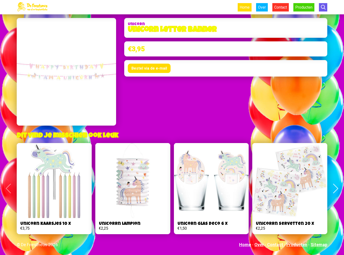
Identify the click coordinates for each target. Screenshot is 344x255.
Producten (303, 7)
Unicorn (136, 24)
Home (245, 7)
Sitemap (319, 244)
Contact (280, 7)
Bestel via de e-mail (149, 68)
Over (262, 7)
